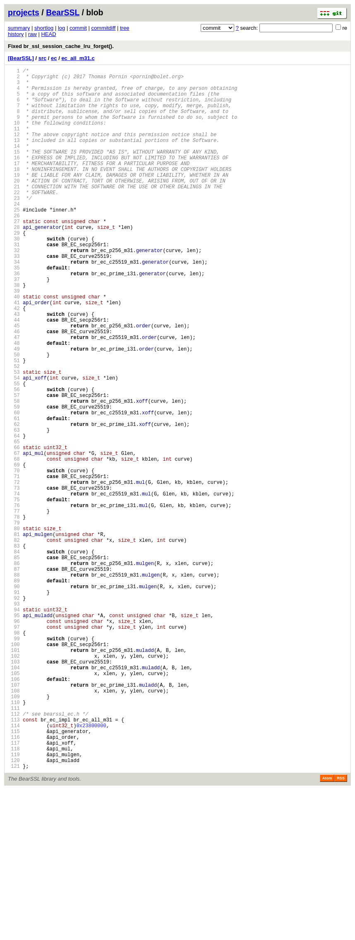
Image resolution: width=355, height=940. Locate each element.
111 (14, 845)
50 (14, 416)
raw (32, 34)
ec (54, 58)
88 (14, 684)
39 (14, 339)
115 (14, 873)
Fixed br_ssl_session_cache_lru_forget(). (61, 46)
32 (14, 289)
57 (14, 465)
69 (14, 550)
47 (14, 395)
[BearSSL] (21, 58)
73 (14, 578)
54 (14, 444)
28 (14, 261)
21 (14, 212)
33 (14, 297)
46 (14, 388)
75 (14, 592)
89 (14, 691)
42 (14, 360)
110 (14, 838)
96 (14, 740)
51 (14, 423)
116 (14, 881)
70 (14, 557)
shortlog (43, 28)
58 (14, 472)
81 (14, 634)
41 (14, 353)
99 (14, 761)
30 (14, 275)
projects (23, 12)
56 (14, 458)
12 (14, 149)
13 (14, 156)
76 (14, 599)
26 (14, 247)
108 (14, 824)
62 (14, 501)
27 (14, 254)
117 (14, 888)
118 (14, 895)
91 (14, 705)
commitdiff (103, 28)
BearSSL (62, 12)
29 (14, 268)
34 (14, 304)
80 (14, 627)
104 (14, 796)
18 (14, 191)
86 (14, 669)
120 (14, 909)
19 (14, 198)
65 (14, 522)
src (42, 58)
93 (14, 719)
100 (14, 768)
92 (14, 712)
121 (14, 916)
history (16, 34)
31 (14, 282)
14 (14, 163)
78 (14, 613)
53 (14, 437)
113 (14, 859)
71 (14, 564)
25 (14, 240)
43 (14, 367)
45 (14, 381)
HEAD (48, 34)
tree (124, 28)
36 (14, 318)
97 (14, 747)
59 (14, 479)
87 (14, 676)
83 (14, 648)
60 (14, 486)
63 (14, 508)
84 (14, 655)
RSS (341, 928)
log (61, 28)
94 (14, 726)
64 (14, 515)
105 (14, 803)
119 (14, 902)
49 (14, 409)
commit (78, 28)
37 (14, 325)
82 (14, 641)
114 (14, 866)
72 (14, 571)
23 (14, 226)
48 (14, 402)
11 (14, 142)
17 (14, 184)
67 (14, 536)
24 (14, 233)
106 (14, 810)
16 (14, 177)
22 (14, 219)
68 (14, 543)
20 (14, 205)
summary (19, 28)
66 (14, 529)
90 (14, 698)
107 (14, 817)
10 (14, 135)
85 (14, 662)
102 (14, 782)
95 (14, 733)
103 (14, 789)
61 (14, 494)
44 (14, 374)
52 (14, 430)
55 (14, 451)
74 (14, 585)
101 (14, 775)
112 (14, 852)
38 (14, 332)
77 (14, 606)
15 (14, 170)
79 (14, 620)
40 (14, 346)
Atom (327, 928)
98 (14, 754)
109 (14, 831)
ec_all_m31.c (77, 58)
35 (14, 311)
